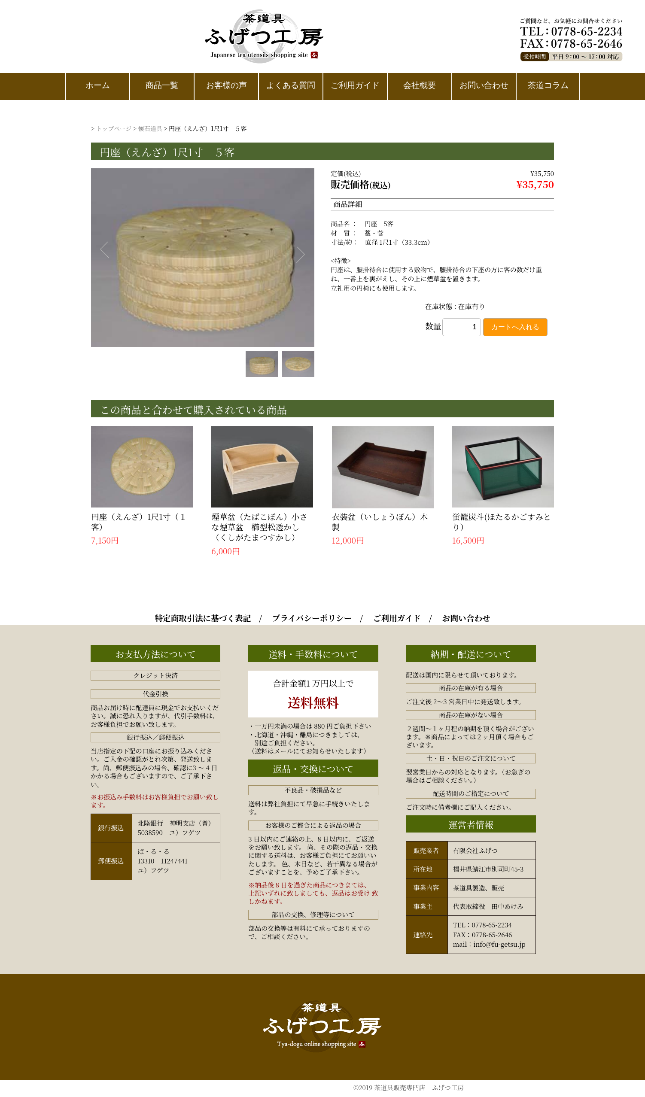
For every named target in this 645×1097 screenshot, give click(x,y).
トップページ (114, 128)
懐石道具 (150, 128)
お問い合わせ (466, 617)
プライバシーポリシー (312, 617)
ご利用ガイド (397, 617)
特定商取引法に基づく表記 (203, 617)
